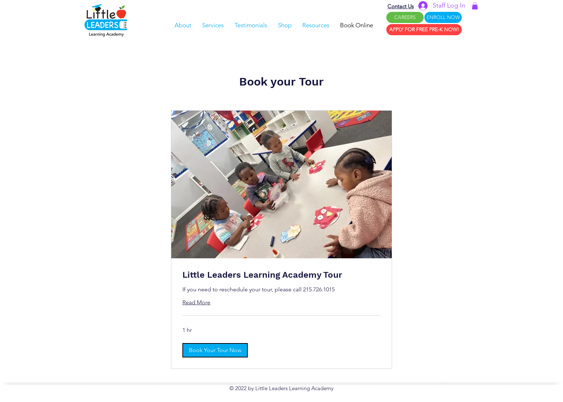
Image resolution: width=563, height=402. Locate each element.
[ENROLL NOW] (443, 17)
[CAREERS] (405, 17)
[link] (281, 275)
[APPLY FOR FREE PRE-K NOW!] (424, 29)
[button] (475, 5)
